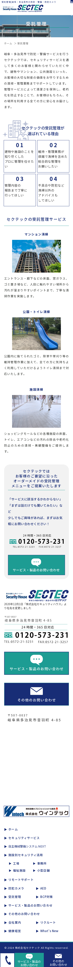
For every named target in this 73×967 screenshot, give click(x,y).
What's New (49, 931)
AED (43, 888)
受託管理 (14, 897)
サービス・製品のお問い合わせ (30, 905)
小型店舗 (43, 870)
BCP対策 (46, 897)
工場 (16, 863)
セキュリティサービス (24, 838)
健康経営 (14, 931)
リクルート (48, 922)
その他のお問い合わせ (24, 914)
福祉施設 (19, 870)
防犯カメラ (16, 888)
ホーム (8, 43)
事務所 (42, 863)
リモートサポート (21, 880)
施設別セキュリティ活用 (25, 855)
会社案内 (14, 922)
